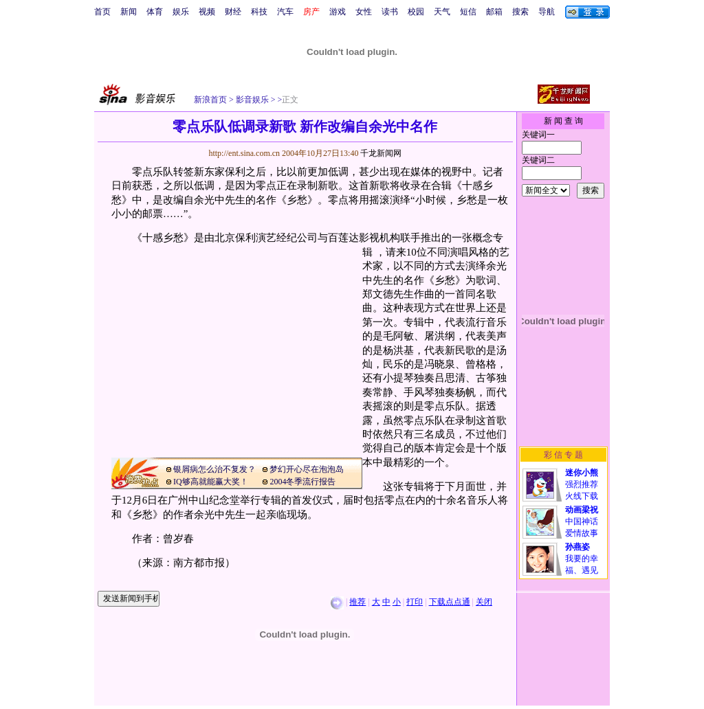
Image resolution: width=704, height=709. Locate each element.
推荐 (357, 602)
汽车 (285, 11)
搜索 (520, 11)
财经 (233, 11)
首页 (102, 11)
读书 (390, 11)
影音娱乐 (252, 99)
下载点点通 (449, 602)
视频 (207, 11)
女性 (363, 11)
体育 (154, 11)
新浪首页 (210, 99)
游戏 (337, 11)
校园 (416, 11)
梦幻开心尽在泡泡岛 (307, 469)
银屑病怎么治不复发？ (214, 469)
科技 (259, 11)
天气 (442, 11)
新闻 (128, 11)
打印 (414, 602)
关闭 (484, 602)
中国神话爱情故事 (581, 521)
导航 (546, 11)
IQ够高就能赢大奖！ (210, 481)
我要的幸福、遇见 (581, 558)
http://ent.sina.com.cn (245, 153)
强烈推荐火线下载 (581, 484)
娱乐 (181, 11)
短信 (468, 11)
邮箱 (494, 11)
